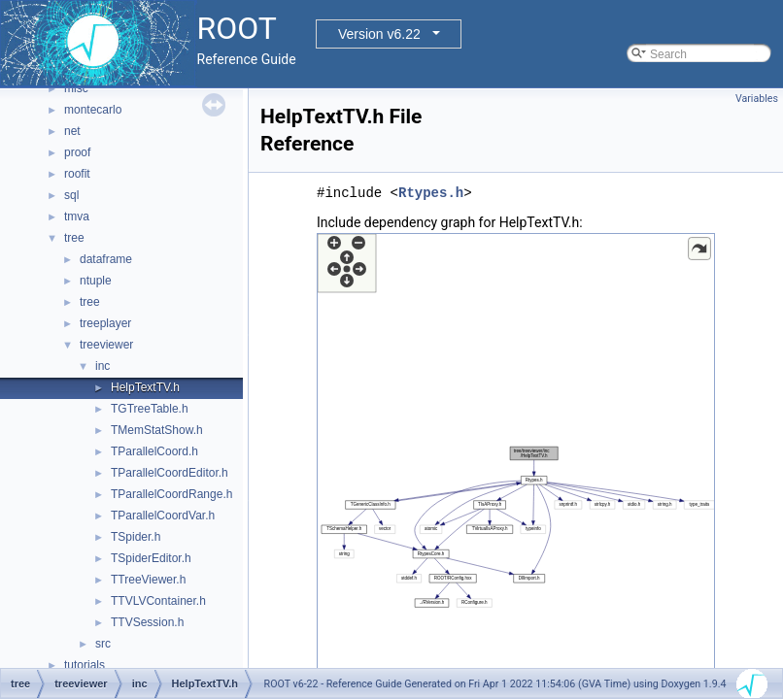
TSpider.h (135, 537)
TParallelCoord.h (154, 451)
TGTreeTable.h (149, 409)
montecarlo (92, 109)
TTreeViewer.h (148, 579)
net (72, 131)
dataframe (106, 259)
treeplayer (105, 323)
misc (76, 88)
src (103, 643)
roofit (77, 174)
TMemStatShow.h (157, 430)
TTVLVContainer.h (158, 601)
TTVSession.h (147, 622)
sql (71, 195)
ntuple (96, 280)
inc (102, 366)
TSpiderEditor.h (151, 558)
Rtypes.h (430, 192)
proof (77, 152)
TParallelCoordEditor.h (169, 473)
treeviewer (106, 344)
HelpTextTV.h (145, 387)
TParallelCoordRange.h (171, 494)
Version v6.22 (379, 34)
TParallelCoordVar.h (163, 515)
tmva (76, 216)
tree (74, 238)
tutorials (84, 665)
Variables (756, 98)
